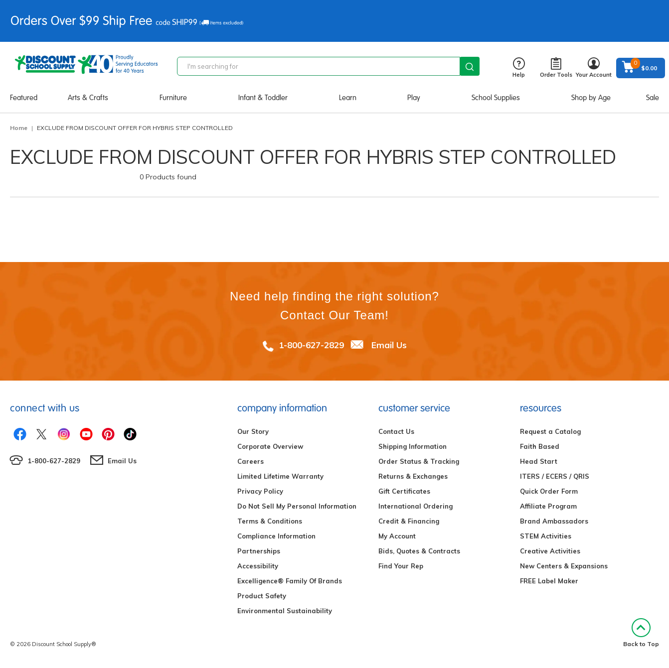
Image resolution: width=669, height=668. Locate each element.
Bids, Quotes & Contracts (419, 551)
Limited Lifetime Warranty (280, 476)
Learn (347, 97)
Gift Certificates (404, 491)
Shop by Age (591, 97)
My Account (397, 536)
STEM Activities (545, 536)
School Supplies (496, 97)
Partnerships (258, 551)
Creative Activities (550, 551)
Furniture (173, 97)
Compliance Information (276, 536)
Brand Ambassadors (554, 521)
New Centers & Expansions (564, 566)
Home (18, 128)
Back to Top (641, 633)
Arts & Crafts (88, 97)
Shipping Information (412, 446)
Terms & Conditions (269, 521)
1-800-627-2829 (311, 345)
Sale (652, 97)
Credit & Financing (408, 521)
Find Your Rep (400, 566)
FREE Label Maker (549, 581)
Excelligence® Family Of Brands (289, 581)
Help (518, 68)
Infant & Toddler (263, 97)
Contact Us (396, 431)
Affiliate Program (548, 506)
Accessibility (257, 566)
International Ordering (415, 506)
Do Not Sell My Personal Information (296, 506)
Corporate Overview (270, 446)
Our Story (253, 431)
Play (413, 97)
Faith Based (539, 446)
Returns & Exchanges (413, 476)
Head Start (538, 461)
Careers (250, 461)
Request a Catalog (550, 431)
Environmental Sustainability (284, 611)
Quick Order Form (549, 491)
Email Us (389, 345)
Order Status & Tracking (418, 461)
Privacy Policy (260, 491)
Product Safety (261, 596)
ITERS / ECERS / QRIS (554, 476)
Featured (23, 97)
